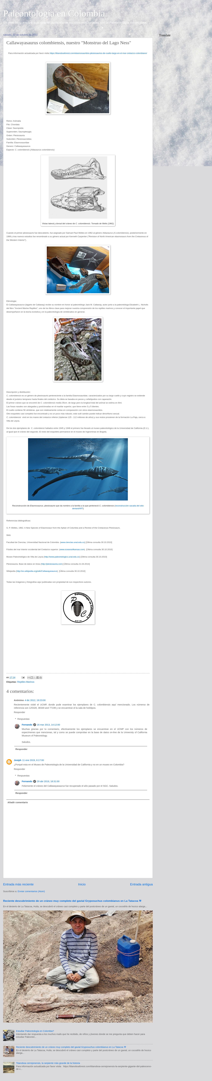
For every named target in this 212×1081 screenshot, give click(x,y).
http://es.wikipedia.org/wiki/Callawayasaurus (37, 571)
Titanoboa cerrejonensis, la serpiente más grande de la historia (48, 1063)
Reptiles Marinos (25, 682)
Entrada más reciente (18, 884)
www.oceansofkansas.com (72, 549)
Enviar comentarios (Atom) (31, 891)
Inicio (82, 884)
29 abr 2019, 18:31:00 (48, 781)
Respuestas (23, 719)
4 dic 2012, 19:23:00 (35, 700)
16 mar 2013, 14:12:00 (48, 724)
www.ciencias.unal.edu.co (72, 542)
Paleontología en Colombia (54, 13)
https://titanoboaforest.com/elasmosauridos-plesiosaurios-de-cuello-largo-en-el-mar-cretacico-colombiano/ (99, 53)
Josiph (17, 760)
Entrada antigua (141, 884)
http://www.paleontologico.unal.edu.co (61, 557)
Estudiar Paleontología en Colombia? (35, 1031)
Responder (19, 712)
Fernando (27, 724)
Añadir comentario (17, 802)
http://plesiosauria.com (51, 564)
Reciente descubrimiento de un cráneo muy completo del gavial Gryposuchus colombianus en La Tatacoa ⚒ (72, 900)
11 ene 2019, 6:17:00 (33, 760)
